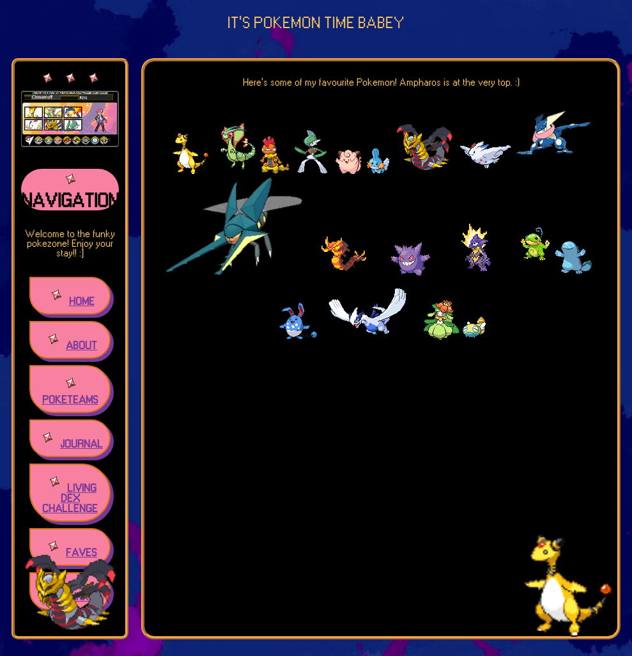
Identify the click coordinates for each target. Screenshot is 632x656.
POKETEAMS (70, 400)
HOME (82, 302)
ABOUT (81, 346)
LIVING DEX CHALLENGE (70, 498)
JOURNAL (81, 444)
